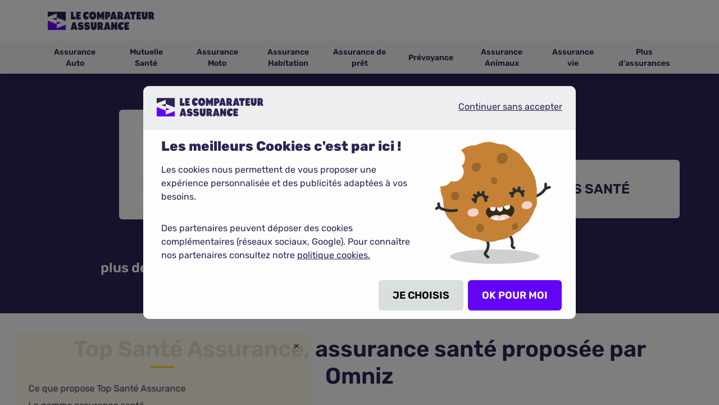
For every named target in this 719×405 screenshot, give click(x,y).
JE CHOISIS (421, 295)
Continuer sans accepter (501, 111)
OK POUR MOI (515, 295)
